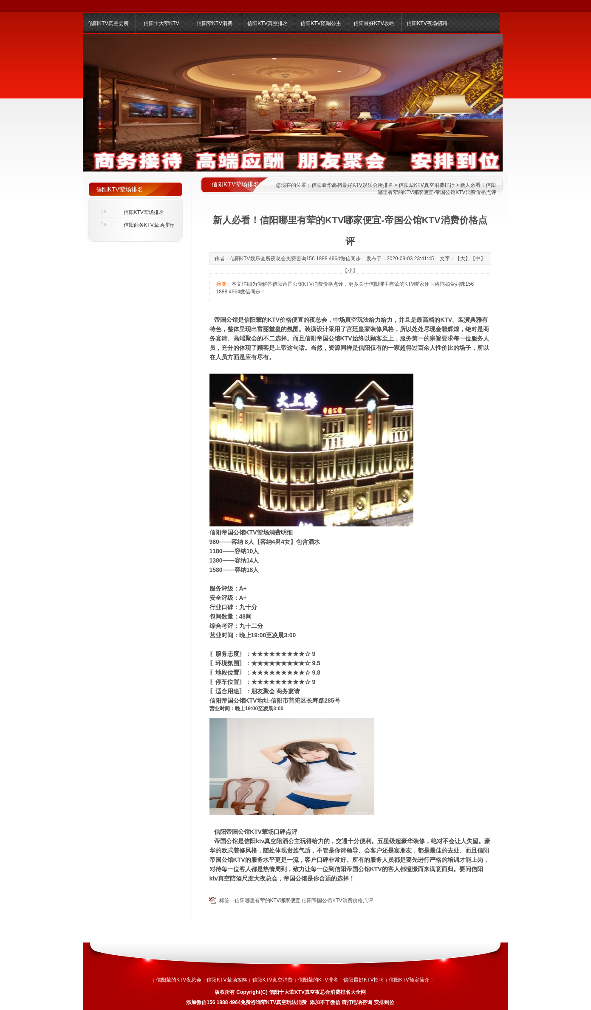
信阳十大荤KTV (161, 23)
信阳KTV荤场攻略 (226, 980)
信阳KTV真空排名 (267, 23)
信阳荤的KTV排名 (318, 980)
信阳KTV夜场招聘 (427, 23)
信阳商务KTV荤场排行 (149, 225)
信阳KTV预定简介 (409, 980)
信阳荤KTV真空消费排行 (426, 185)
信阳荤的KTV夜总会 (178, 980)
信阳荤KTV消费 (214, 23)
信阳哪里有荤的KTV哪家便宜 (267, 900)
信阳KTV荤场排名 (144, 212)
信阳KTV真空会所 (108, 23)
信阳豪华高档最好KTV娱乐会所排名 (352, 185)
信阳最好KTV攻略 (373, 23)
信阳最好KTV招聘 (363, 980)
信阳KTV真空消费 (272, 980)
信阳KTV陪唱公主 (320, 23)
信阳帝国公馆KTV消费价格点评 (337, 900)
